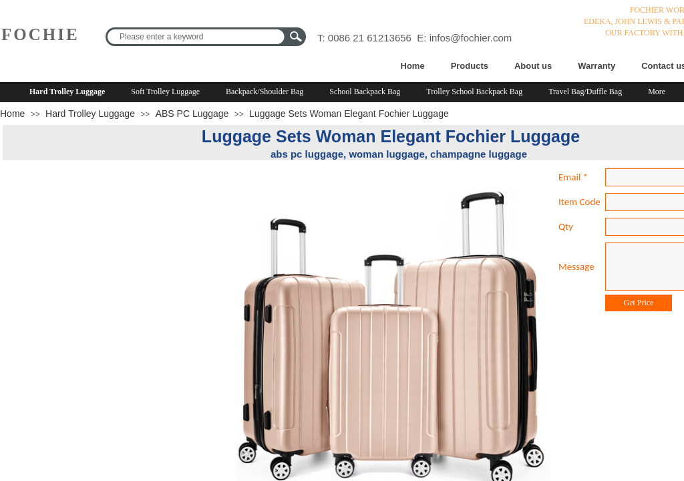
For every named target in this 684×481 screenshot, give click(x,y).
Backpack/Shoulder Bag (264, 91)
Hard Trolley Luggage (67, 91)
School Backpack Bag (364, 91)
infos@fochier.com (471, 37)
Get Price (639, 302)
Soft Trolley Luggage (165, 91)
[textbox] (197, 37)
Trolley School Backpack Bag (474, 91)
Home (413, 66)
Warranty (596, 66)
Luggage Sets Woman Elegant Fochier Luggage (349, 113)
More (656, 91)
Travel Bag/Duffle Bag (585, 91)
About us (533, 66)
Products (469, 66)
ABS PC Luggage (192, 113)
